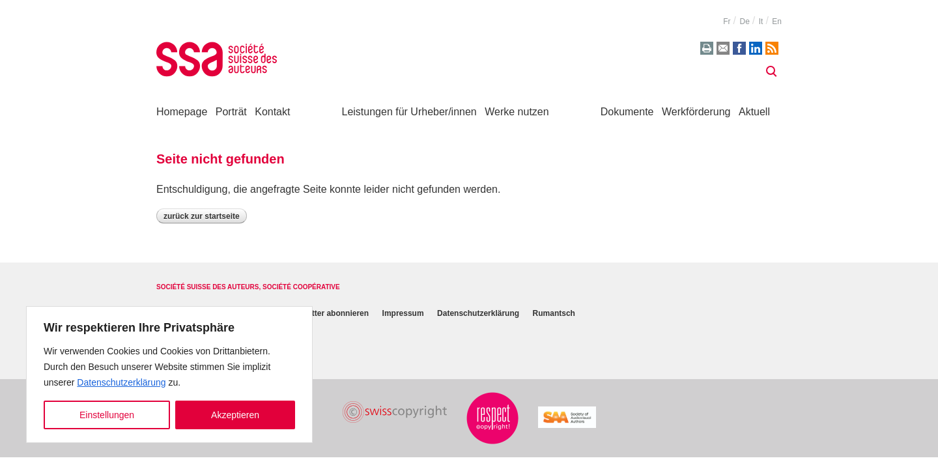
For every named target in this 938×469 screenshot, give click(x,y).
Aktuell (754, 111)
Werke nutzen (516, 111)
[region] (169, 374)
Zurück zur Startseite (201, 216)
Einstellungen (106, 415)
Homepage (181, 111)
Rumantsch (554, 313)
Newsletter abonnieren (327, 313)
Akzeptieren (235, 415)
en (777, 21)
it (761, 21)
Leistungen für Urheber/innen (409, 111)
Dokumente (627, 111)
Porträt (231, 111)
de (744, 21)
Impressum (403, 313)
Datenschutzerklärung (121, 382)
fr (726, 21)
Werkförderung (696, 111)
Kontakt (272, 111)
